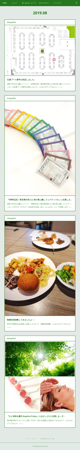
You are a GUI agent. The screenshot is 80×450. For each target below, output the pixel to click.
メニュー (14, 3)
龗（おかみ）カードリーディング (29, 3)
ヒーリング (57, 3)
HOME (4, 3)
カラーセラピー (44, 3)
